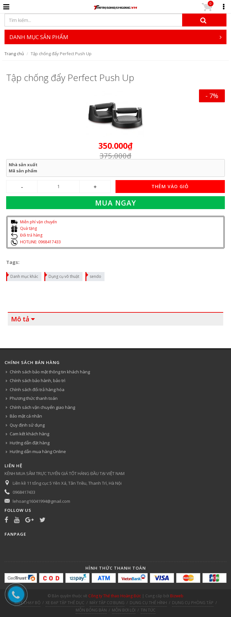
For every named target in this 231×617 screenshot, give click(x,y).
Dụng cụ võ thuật (62, 275)
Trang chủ (14, 53)
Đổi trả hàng (26, 235)
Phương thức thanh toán (34, 398)
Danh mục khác (22, 275)
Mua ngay (115, 202)
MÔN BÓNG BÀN (91, 610)
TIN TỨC (148, 610)
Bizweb (176, 596)
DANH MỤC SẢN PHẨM (115, 37)
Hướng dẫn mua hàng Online (38, 451)
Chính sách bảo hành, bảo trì (37, 380)
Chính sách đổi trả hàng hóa (37, 389)
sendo (93, 275)
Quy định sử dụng (27, 425)
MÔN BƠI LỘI (124, 610)
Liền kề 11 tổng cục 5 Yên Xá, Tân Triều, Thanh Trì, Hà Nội (67, 483)
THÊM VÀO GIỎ (170, 186)
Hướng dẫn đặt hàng (30, 443)
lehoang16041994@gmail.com (41, 501)
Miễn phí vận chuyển (34, 222)
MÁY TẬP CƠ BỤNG (107, 602)
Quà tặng (24, 228)
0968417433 (24, 492)
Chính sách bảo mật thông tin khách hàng (50, 372)
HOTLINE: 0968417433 (36, 242)
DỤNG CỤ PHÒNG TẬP (193, 602)
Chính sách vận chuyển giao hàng (42, 407)
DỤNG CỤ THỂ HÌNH (148, 602)
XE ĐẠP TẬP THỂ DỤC (65, 602)
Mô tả (20, 319)
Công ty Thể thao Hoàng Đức (114, 596)
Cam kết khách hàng (29, 434)
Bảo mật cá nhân (26, 416)
